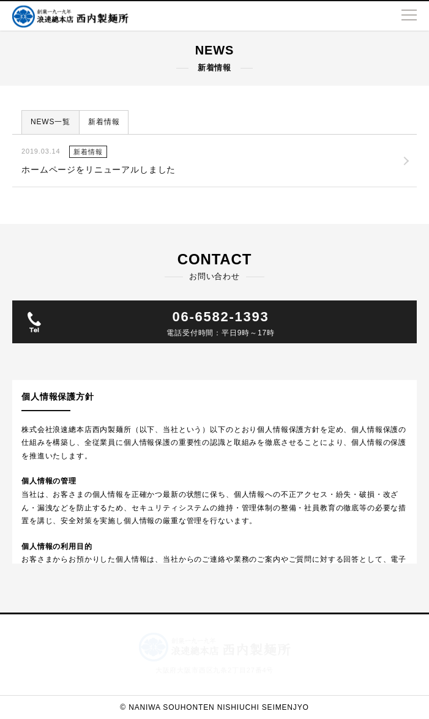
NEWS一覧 (50, 121)
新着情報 (103, 121)
